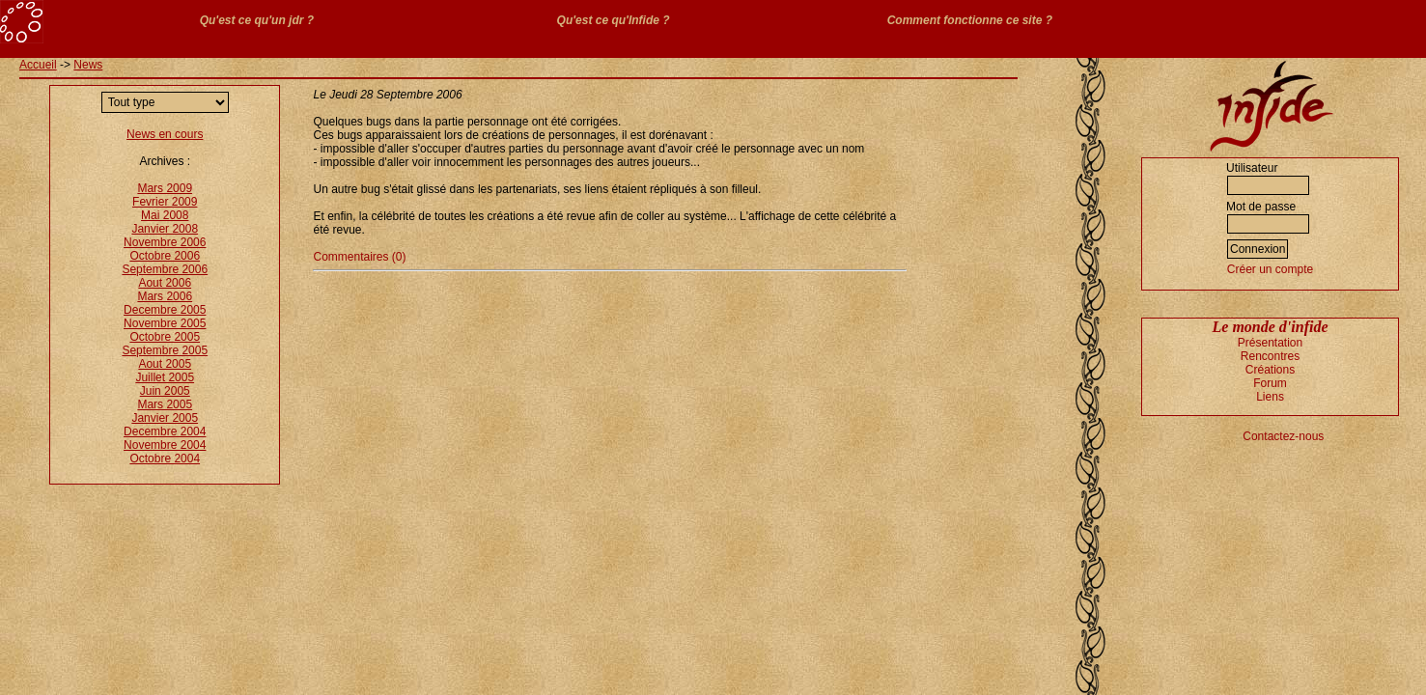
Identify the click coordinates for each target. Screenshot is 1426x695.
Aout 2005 (164, 364)
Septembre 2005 (165, 350)
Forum (1270, 383)
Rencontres (1270, 356)
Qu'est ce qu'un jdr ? (257, 20)
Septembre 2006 (165, 269)
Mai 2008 (164, 215)
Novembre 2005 (165, 323)
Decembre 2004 (165, 431)
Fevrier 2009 (164, 201)
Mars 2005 (164, 404)
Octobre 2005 (164, 337)
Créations (1270, 369)
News (87, 64)
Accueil (38, 64)
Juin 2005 (165, 391)
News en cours (164, 134)
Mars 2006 (164, 296)
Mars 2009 (164, 188)
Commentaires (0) (359, 257)
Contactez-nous (1283, 436)
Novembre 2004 (165, 445)
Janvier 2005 (164, 418)
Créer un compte (1270, 269)
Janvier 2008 (164, 229)
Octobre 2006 (164, 256)
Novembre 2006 (165, 242)
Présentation (1270, 342)
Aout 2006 (164, 283)
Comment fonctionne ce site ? (969, 20)
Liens (1270, 396)
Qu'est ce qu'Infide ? (613, 20)
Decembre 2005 (165, 310)
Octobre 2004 (164, 458)
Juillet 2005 (164, 377)
